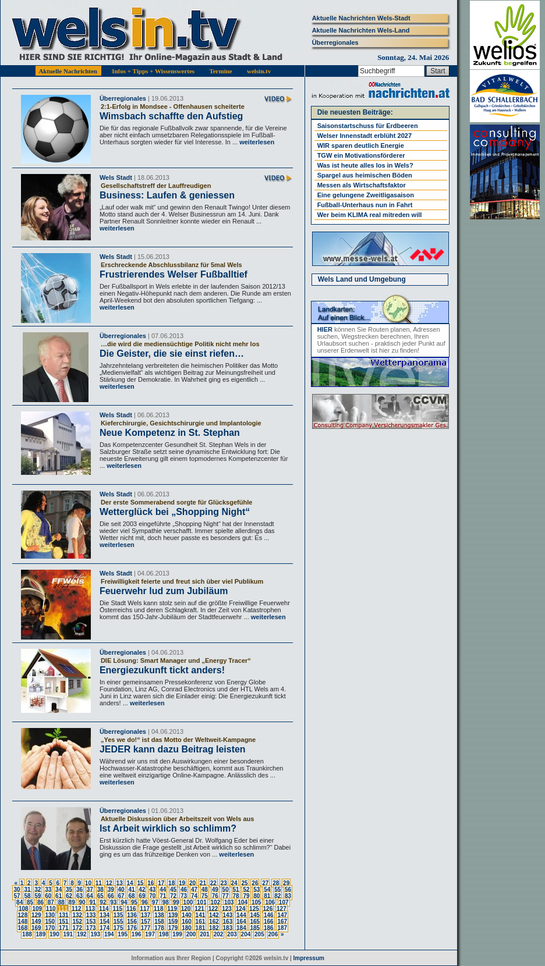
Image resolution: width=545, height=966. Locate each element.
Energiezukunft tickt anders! (162, 670)
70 (152, 896)
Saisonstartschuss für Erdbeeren (367, 125)
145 (255, 915)
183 (228, 928)
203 (232, 934)
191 (68, 934)
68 (131, 896)
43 (152, 889)
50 (225, 889)
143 (228, 915)
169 (36, 928)
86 (40, 902)
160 (187, 921)
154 (104, 921)
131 (64, 915)
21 (203, 883)
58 (27, 896)
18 (171, 883)
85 (30, 902)
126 (268, 908)
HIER (324, 329)
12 (109, 883)
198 (164, 934)
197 (150, 934)
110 (51, 908)
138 (159, 915)
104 (242, 902)
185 (255, 928)
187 (282, 928)
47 (194, 889)
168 (23, 928)
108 (24, 908)
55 (277, 889)
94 (124, 902)
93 (113, 902)
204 (246, 934)
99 (176, 902)
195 (123, 934)
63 (79, 896)
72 (173, 896)
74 (194, 896)
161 (201, 921)
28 (275, 883)
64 (90, 896)
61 (58, 896)
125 (254, 908)
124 (241, 908)
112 (77, 908)
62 (69, 896)
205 (259, 934)
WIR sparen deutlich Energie (360, 145)
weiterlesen (256, 141)
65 (100, 896)
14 (129, 883)
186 (269, 928)
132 (77, 915)
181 (201, 928)
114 (104, 908)
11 (98, 883)
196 (136, 934)
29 (286, 883)
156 (132, 921)
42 (142, 889)
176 (132, 928)
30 (16, 889)
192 (82, 934)
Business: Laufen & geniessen (167, 195)
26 (255, 883)
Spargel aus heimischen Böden (364, 175)
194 (109, 934)
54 (267, 889)
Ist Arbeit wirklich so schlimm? (168, 828)
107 (284, 902)
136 (132, 915)
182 (214, 928)
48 (204, 889)
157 (146, 921)
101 (202, 902)
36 (79, 889)
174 (104, 928)
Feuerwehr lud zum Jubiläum (164, 591)
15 (140, 883)
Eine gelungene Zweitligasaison (365, 194)
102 (216, 902)
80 (256, 896)
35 (69, 889)
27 (265, 883)
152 (77, 921)
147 (282, 915)
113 (90, 908)
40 (121, 889)
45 (173, 889)
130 (50, 915)
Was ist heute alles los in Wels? (365, 165)
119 (172, 908)
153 (91, 921)
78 (236, 896)
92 (103, 902)
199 (177, 934)
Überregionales (335, 42)
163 (228, 921)
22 (213, 883)
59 (37, 896)
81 (267, 896)
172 (77, 928)
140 (187, 915)
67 (121, 896)
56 (288, 889)
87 (51, 902)
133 (91, 915)
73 (184, 896)
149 (36, 921)
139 (173, 915)
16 (150, 883)
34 (58, 889)
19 (182, 883)
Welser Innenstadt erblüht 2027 (364, 135)
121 (199, 908)
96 (144, 902)
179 (173, 928)
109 (37, 908)
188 (27, 934)
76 (215, 896)
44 (163, 889)
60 (48, 896)
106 (270, 902)
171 (64, 928)
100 (188, 902)
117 (145, 908)
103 (229, 902)
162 (214, 921)
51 (236, 889)
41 (131, 889)
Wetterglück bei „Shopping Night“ (175, 512)
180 (187, 928)
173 (91, 928)
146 (269, 915)
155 (118, 921)
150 (50, 921)
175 (118, 928)
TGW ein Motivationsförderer (361, 155)
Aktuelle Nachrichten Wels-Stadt (361, 18)
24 (234, 883)
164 (241, 921)
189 (41, 934)
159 (173, 921)
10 (88, 883)
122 (213, 908)
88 (61, 902)
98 (165, 902)
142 (214, 915)
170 (50, 928)
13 (119, 883)
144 (241, 915)
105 (256, 902)
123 (227, 908)
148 (23, 921)
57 (16, 896)
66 (111, 896)
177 (146, 928)
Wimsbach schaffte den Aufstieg (171, 116)
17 (161, 883)
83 (288, 896)
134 (104, 915)
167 (282, 921)
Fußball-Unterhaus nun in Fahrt (365, 204)
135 (118, 915)
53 (256, 889)
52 (246, 889)
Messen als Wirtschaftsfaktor (361, 185)
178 (159, 928)
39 (111, 889)
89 (72, 902)
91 (92, 902)
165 (255, 921)
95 (134, 902)
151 (64, 921)
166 (269, 921)
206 (273, 934)
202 (219, 934)
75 (204, 896)
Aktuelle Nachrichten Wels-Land (361, 30)
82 (277, 896)
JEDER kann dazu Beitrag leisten (173, 749)
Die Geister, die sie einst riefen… (172, 353)
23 (224, 883)
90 (82, 902)
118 (159, 908)
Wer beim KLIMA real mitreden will (369, 214)
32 (37, 889)
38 (100, 889)
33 (48, 889)
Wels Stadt (116, 177)
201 (205, 934)
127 (281, 908)
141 (201, 915)
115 (117, 908)
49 (215, 889)
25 (244, 883)
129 (36, 915)
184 (241, 928)
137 (146, 915)
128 (23, 915)
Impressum (308, 958)
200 (191, 934)
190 (54, 934)
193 (95, 934)
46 (184, 889)
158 (159, 921)
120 (186, 908)
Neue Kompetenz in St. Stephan (170, 433)
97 (155, 902)
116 (131, 908)
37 (90, 889)
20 (192, 883)
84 (19, 902)
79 (246, 896)
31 (27, 889)
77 (225, 896)
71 (163, 896)
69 (142, 896)
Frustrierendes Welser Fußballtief (173, 274)
